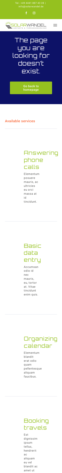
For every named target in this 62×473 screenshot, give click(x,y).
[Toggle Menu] (55, 25)
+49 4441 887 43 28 (32, 3)
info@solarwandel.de (31, 6)
